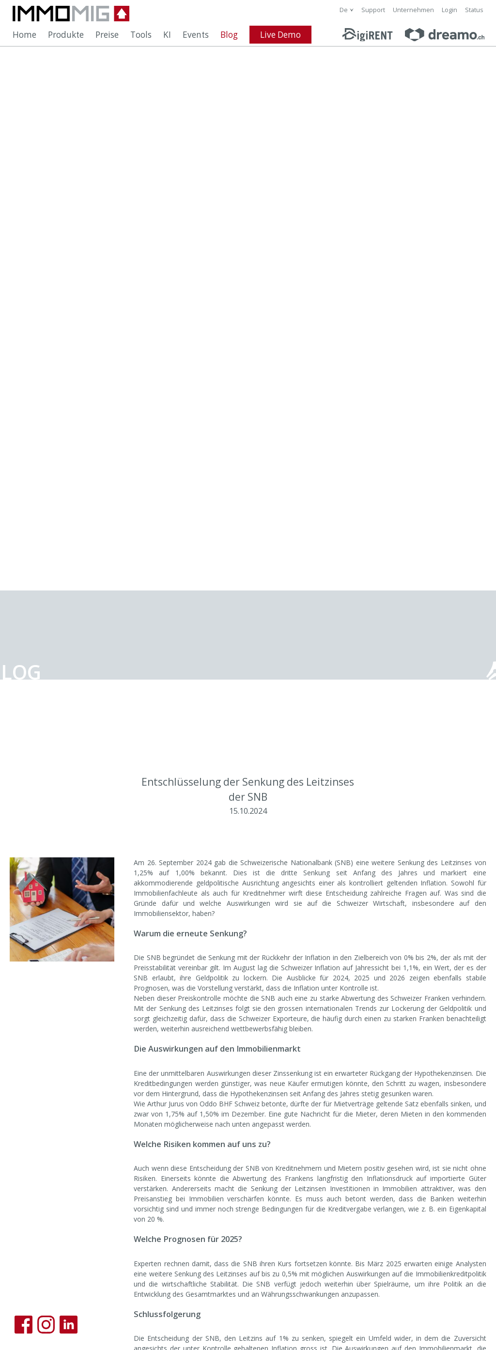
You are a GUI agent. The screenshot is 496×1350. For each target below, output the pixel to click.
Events (196, 34)
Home (24, 34)
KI (167, 34)
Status (474, 10)
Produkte (66, 34)
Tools (141, 34)
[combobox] (347, 10)
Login (449, 10)
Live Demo (280, 34)
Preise (107, 34)
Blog (229, 34)
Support (373, 10)
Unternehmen (413, 10)
